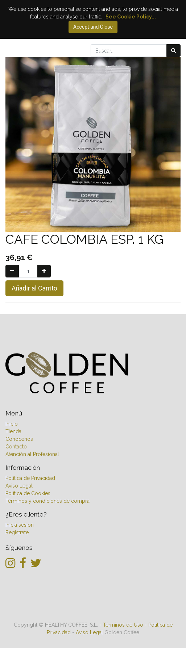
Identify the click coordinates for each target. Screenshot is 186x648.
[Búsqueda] (173, 50)
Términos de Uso (123, 625)
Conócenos (19, 439)
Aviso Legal (19, 486)
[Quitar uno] (12, 271)
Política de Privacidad (31, 478)
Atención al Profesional (32, 454)
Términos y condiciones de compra (47, 501)
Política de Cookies (27, 493)
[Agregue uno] (44, 271)
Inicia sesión (19, 525)
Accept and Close (93, 27)
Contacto (16, 447)
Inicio (11, 424)
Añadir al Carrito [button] (34, 288)
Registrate (17, 532)
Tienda (13, 431)
